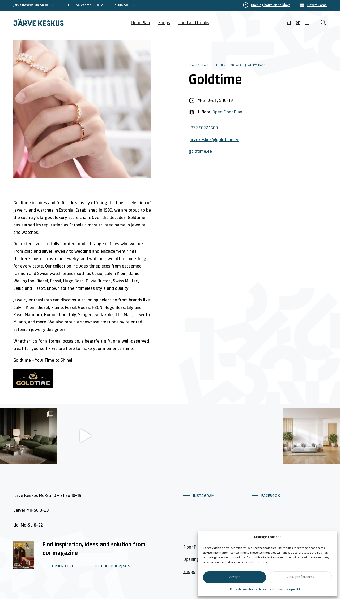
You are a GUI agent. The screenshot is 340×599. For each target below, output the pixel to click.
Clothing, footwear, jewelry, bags (240, 65)
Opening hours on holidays (270, 5)
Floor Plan (140, 22)
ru (307, 22)
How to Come (317, 5)
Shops (164, 22)
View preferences (300, 577)
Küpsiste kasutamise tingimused (252, 589)
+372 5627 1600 (203, 128)
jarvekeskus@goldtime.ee (214, 139)
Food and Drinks (193, 22)
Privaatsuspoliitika (290, 589)
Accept (234, 577)
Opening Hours (197, 559)
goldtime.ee (200, 151)
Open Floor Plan (227, 112)
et (289, 22)
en (298, 22)
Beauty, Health (199, 65)
